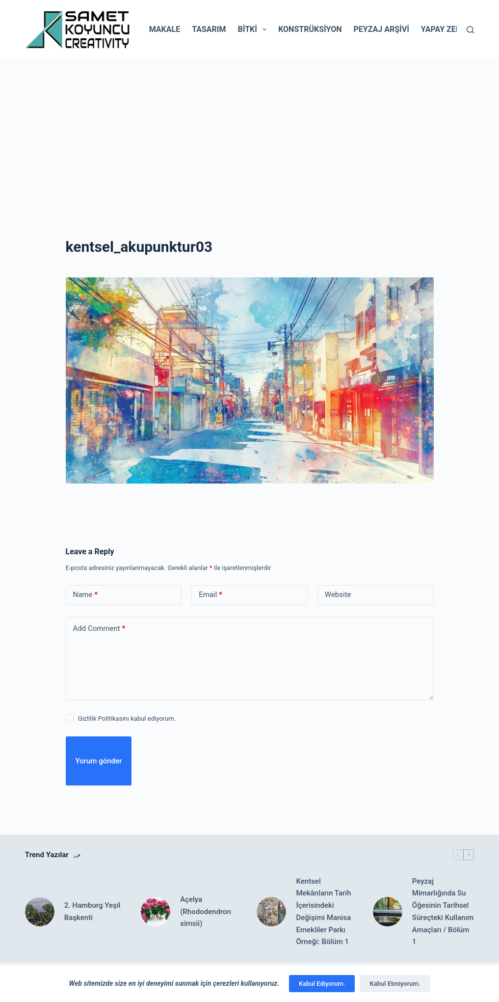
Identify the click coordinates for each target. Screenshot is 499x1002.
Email (210, 595)
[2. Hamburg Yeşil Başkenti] (39, 911)
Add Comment (99, 629)
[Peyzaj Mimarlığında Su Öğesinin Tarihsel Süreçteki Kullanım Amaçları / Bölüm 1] (387, 911)
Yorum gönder (99, 761)
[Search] (470, 29)
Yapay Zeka (443, 29)
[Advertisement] (249, 132)
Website (338, 594)
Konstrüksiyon (309, 29)
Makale (164, 29)
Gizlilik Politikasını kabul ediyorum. (127, 718)
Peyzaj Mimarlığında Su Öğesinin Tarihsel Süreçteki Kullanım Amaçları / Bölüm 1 (443, 912)
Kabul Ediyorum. (322, 983)
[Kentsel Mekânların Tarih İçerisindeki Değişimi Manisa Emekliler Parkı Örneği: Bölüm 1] (271, 911)
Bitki (254, 29)
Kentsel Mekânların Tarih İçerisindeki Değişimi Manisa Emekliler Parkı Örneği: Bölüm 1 (323, 912)
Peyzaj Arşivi (381, 29)
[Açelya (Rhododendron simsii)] (155, 911)
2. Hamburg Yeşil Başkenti (92, 911)
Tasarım (209, 29)
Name (85, 595)
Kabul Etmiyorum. (394, 983)
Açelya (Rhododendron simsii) (205, 911)
